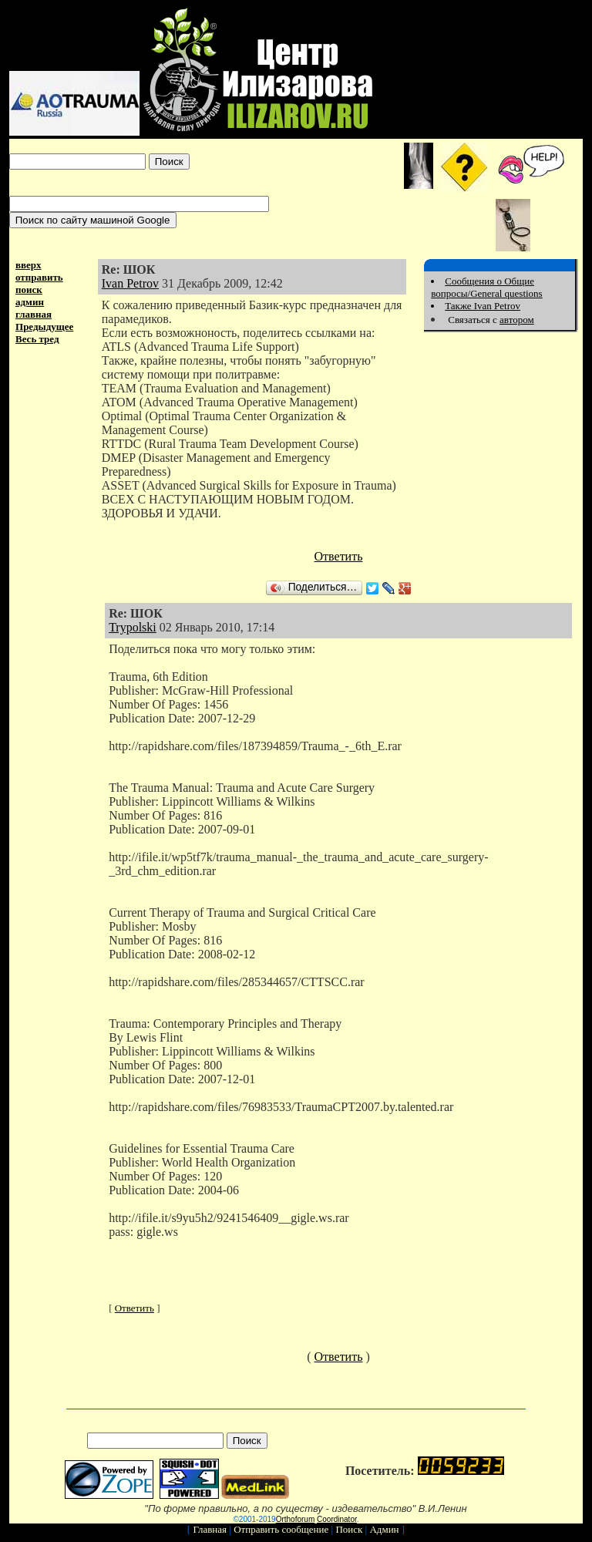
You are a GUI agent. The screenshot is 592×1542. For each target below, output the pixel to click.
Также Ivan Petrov (482, 305)
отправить (39, 277)
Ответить (338, 556)
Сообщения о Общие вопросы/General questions (486, 287)
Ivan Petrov (130, 283)
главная (33, 314)
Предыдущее (44, 326)
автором (517, 319)
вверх (28, 265)
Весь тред (37, 339)
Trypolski (132, 627)
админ (29, 302)
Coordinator (337, 1519)
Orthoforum (295, 1519)
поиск (28, 289)
